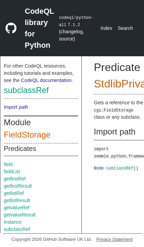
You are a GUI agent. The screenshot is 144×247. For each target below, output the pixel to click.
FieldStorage (27, 134)
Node (99, 168)
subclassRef (26, 90)
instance (13, 222)
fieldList (12, 171)
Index (106, 28)
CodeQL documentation (46, 80)
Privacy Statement (114, 239)
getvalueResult (20, 214)
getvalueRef (17, 207)
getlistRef (14, 193)
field (8, 164)
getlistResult (17, 200)
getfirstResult (18, 186)
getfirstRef (15, 178)
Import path (16, 107)
